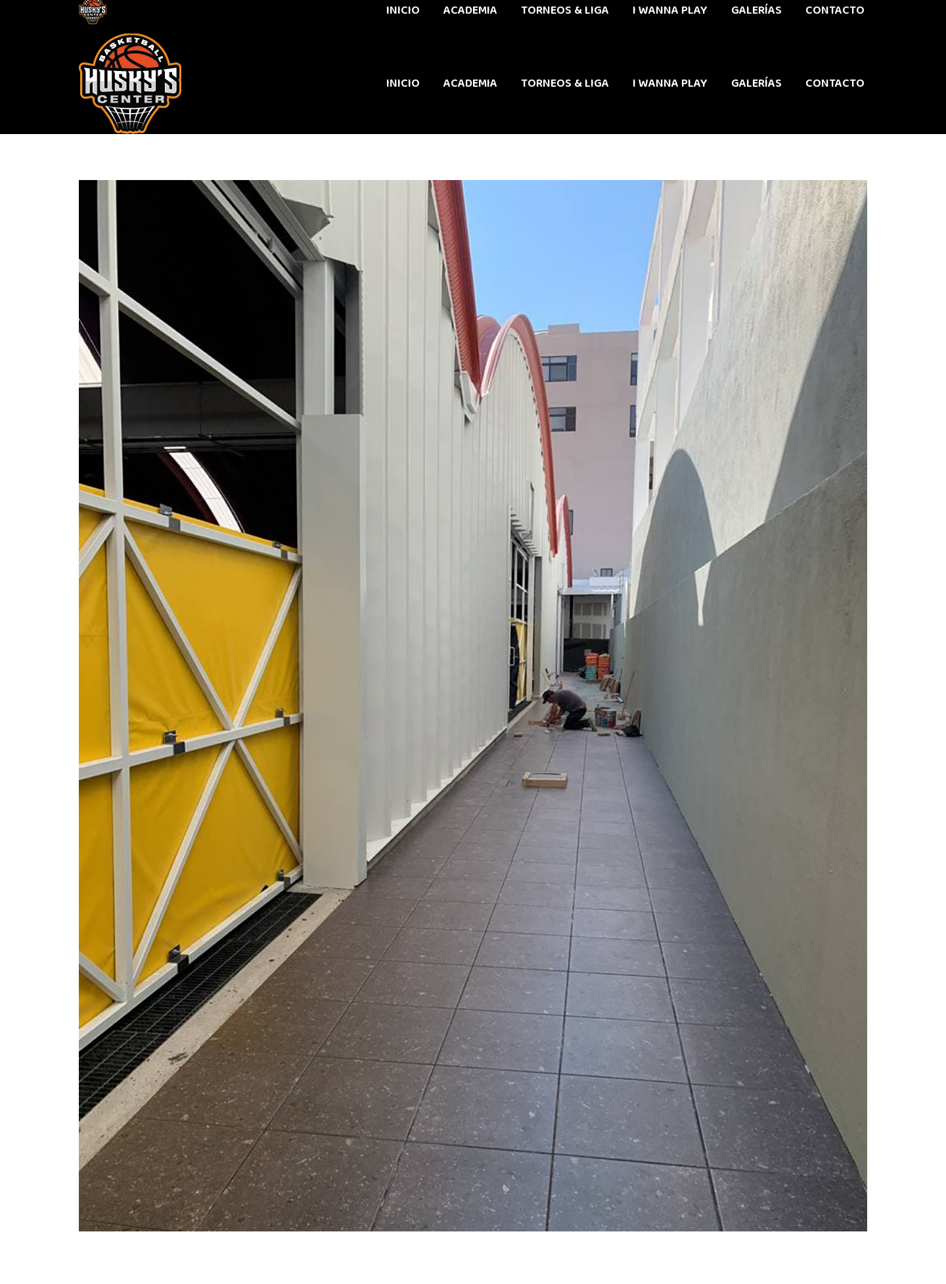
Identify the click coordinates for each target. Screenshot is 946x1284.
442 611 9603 (111, 16)
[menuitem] (403, 83)
